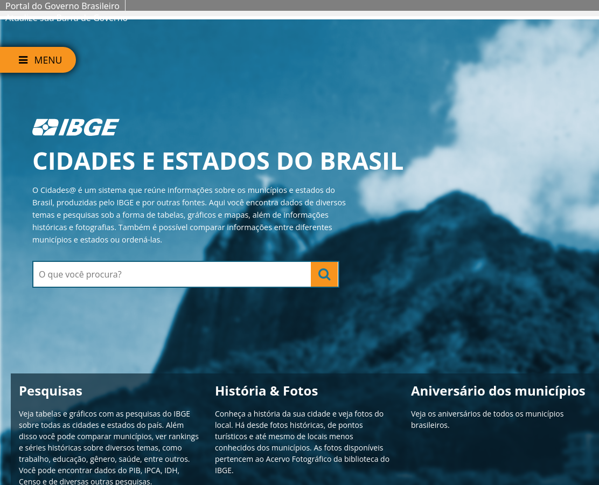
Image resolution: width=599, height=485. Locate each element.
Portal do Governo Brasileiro (62, 6)
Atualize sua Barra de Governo (66, 18)
